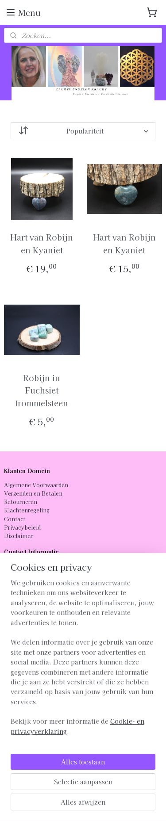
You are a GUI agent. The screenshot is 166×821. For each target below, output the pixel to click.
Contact (14, 519)
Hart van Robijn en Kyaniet (41, 243)
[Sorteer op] (83, 131)
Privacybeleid (22, 527)
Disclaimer (18, 535)
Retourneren (20, 501)
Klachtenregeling (27, 510)
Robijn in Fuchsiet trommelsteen (41, 390)
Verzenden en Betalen (33, 493)
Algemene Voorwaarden (36, 485)
